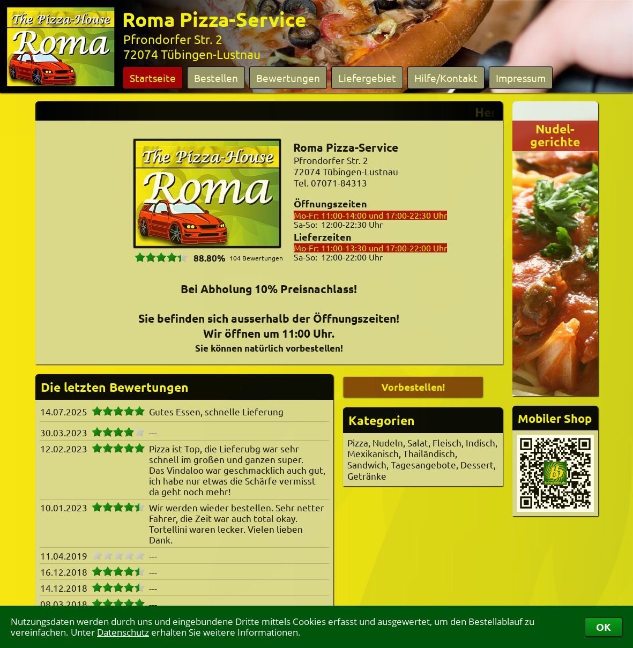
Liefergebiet (367, 77)
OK (603, 627)
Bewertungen (288, 77)
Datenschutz (123, 632)
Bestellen (216, 77)
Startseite (153, 77)
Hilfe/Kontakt (446, 77)
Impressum (521, 77)
